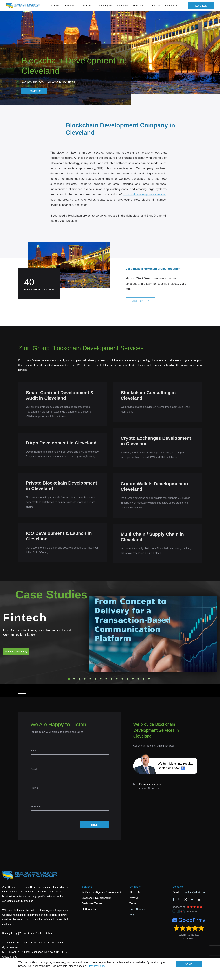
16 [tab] (149, 679)
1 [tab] (69, 679)
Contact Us (171, 5)
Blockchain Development (96, 897)
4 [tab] (85, 679)
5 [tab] (90, 679)
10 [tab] (117, 679)
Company (135, 886)
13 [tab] (133, 679)
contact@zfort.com (150, 788)
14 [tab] (138, 679)
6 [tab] (95, 679)
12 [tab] (127, 679)
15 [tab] (143, 679)
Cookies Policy (44, 933)
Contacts (177, 886)
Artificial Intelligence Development (101, 892)
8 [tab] (106, 679)
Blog (132, 914)
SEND (94, 824)
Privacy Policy (97, 966)
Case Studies (137, 909)
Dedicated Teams (92, 903)
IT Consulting (89, 909)
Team (132, 903)
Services (87, 886)
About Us (134, 892)
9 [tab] (111, 679)
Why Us (134, 897)
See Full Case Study (16, 651)
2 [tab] (74, 679)
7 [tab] (101, 679)
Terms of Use (26, 933)
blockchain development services (144, 197)
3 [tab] (79, 679)
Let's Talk (201, 5)
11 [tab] (122, 679)
